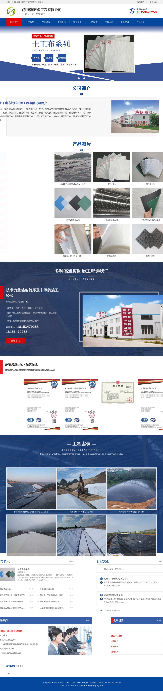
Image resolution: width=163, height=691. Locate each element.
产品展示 (46, 22)
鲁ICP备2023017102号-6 (113, 682)
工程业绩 (109, 22)
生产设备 (93, 22)
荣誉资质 (77, 22)
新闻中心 (62, 22)
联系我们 (140, 2)
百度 (8, 674)
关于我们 (30, 22)
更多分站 (153, 2)
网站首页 (14, 22)
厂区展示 (141, 22)
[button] (79, 78)
